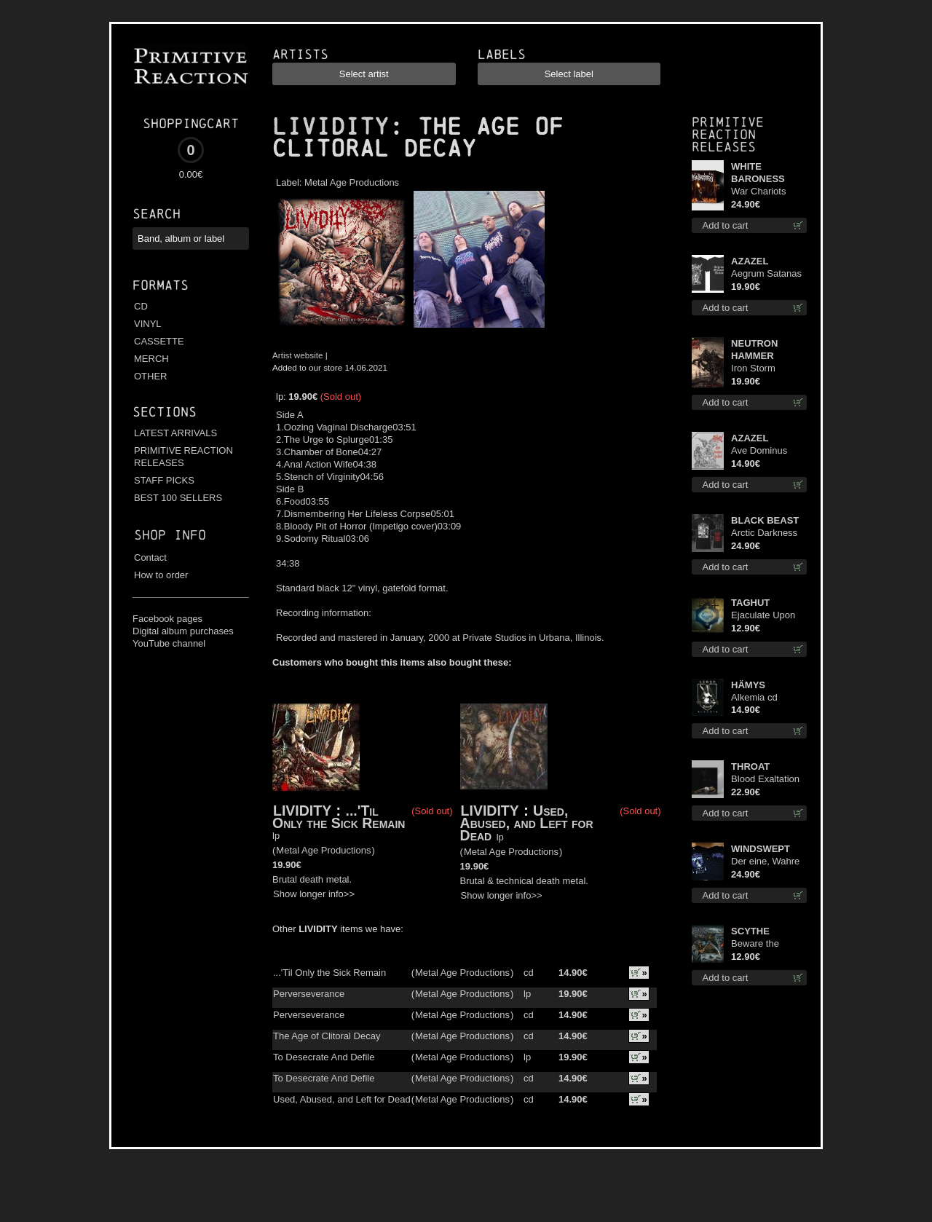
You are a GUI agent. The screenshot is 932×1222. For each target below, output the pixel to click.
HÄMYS (748, 684)
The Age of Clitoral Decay (326, 1035)
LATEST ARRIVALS (175, 432)
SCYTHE (750, 931)
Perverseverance (308, 993)
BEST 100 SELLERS (178, 497)
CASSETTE (159, 341)
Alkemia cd (754, 697)
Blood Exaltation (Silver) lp (765, 779)
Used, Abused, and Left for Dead (526, 823)
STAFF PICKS (164, 480)
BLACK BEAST (765, 520)
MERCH (151, 358)
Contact (150, 557)
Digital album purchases (183, 631)
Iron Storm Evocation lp (757, 369)
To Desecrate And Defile (323, 1057)
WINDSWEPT (760, 848)
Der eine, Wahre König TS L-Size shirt (765, 862)
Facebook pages (167, 618)
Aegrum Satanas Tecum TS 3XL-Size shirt (766, 274)
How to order (161, 574)
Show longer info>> (314, 893)
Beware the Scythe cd (755, 944)
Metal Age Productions (351, 182)
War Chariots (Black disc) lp (760, 192)
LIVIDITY (330, 127)
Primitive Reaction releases (728, 134)
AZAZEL (749, 261)
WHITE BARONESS (758, 172)
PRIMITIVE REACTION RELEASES (183, 456)
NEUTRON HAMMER (754, 349)
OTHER (150, 376)
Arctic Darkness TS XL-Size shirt (765, 533)
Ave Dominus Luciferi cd (759, 451)
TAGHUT (750, 602)
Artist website (297, 355)
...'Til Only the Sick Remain (338, 817)
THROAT (750, 766)
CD (141, 306)
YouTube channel (169, 643)
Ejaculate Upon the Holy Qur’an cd (764, 616)
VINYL (148, 323)
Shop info (170, 535)
